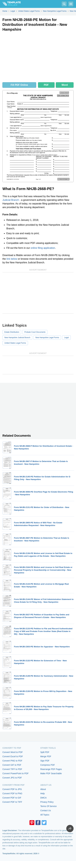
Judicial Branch (10, 200)
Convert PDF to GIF (11, 797)
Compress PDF (47, 765)
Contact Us (45, 810)
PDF (46, 85)
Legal (66, 337)
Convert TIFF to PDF (12, 769)
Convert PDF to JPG (12, 789)
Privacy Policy (47, 802)
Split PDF (44, 752)
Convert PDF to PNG (12, 793)
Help (42, 793)
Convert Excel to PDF (12, 756)
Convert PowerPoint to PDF (15, 773)
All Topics (44, 814)
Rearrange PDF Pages (51, 769)
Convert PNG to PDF (12, 760)
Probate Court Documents (34, 332)
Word (65, 85)
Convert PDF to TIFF (12, 802)
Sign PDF (44, 760)
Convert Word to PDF (12, 752)
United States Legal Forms (15, 343)
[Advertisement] (38, 57)
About (43, 789)
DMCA (43, 797)
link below (12, 259)
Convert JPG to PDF (12, 777)
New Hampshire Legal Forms (47, 337)
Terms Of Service (48, 806)
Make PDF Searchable (51, 773)
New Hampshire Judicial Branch (17, 337)
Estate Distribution (11, 332)
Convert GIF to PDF (11, 765)
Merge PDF (45, 756)
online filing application (43, 248)
